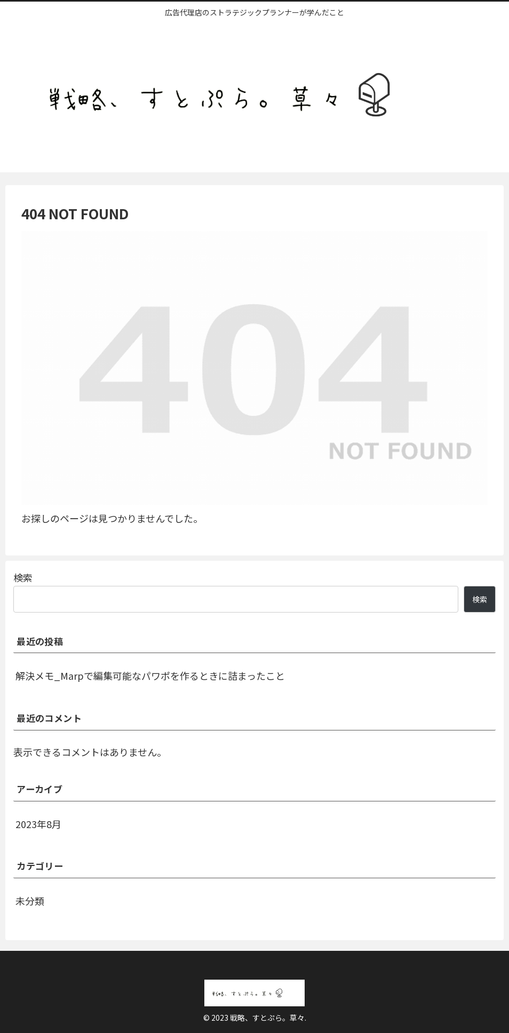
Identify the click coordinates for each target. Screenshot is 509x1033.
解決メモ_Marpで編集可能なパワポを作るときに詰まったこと (150, 675)
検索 (23, 577)
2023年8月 (38, 824)
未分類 (29, 901)
